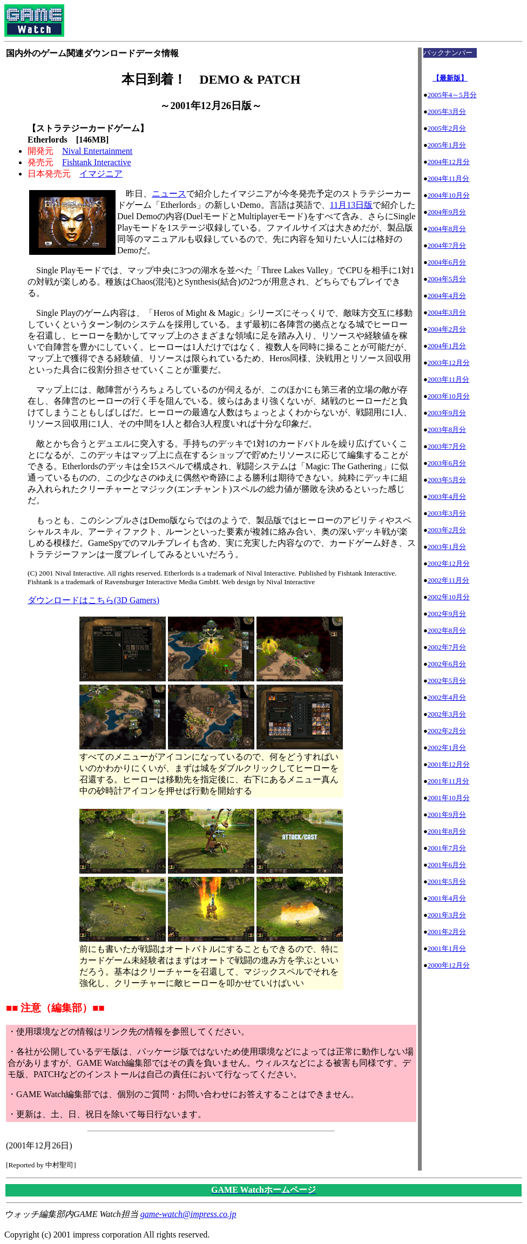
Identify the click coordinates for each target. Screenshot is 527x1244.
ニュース (169, 193)
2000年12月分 (449, 965)
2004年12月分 (449, 162)
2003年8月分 (447, 429)
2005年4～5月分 (452, 95)
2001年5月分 (447, 881)
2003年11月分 (449, 379)
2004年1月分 (447, 346)
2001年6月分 (447, 865)
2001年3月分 (447, 915)
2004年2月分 (447, 329)
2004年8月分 (447, 229)
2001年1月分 (447, 948)
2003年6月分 (447, 463)
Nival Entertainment (97, 151)
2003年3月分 (447, 513)
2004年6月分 (447, 262)
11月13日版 (351, 204)
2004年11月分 (449, 178)
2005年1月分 (447, 145)
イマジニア (101, 173)
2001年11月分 (449, 781)
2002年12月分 (449, 563)
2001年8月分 (447, 831)
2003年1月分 (447, 547)
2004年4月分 (447, 296)
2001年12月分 (449, 764)
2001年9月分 (447, 814)
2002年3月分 (447, 714)
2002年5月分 (447, 681)
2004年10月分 (449, 195)
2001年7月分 (447, 848)
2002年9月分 (447, 614)
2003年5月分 (447, 480)
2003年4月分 (447, 496)
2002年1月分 (447, 747)
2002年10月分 (449, 597)
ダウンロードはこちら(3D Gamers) (93, 600)
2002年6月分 (447, 664)
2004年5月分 (447, 279)
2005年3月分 (447, 111)
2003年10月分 (449, 396)
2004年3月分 (447, 312)
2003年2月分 (447, 530)
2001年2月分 (447, 932)
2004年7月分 (447, 245)
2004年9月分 (447, 212)
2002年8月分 (447, 630)
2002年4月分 (447, 697)
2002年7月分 (447, 647)
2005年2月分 (447, 128)
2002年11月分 (449, 580)
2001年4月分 (447, 898)
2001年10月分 (449, 798)
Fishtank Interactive (96, 162)
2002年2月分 (447, 731)
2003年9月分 (447, 413)
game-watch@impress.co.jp (188, 1214)
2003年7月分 (447, 446)
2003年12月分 (449, 363)
